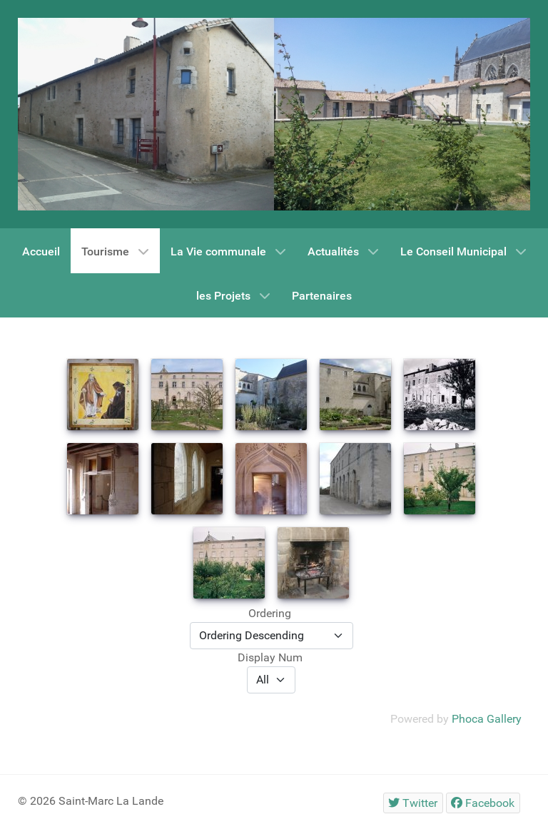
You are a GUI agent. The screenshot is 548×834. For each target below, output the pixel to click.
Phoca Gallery (487, 719)
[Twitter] (413, 803)
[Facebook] (483, 803)
